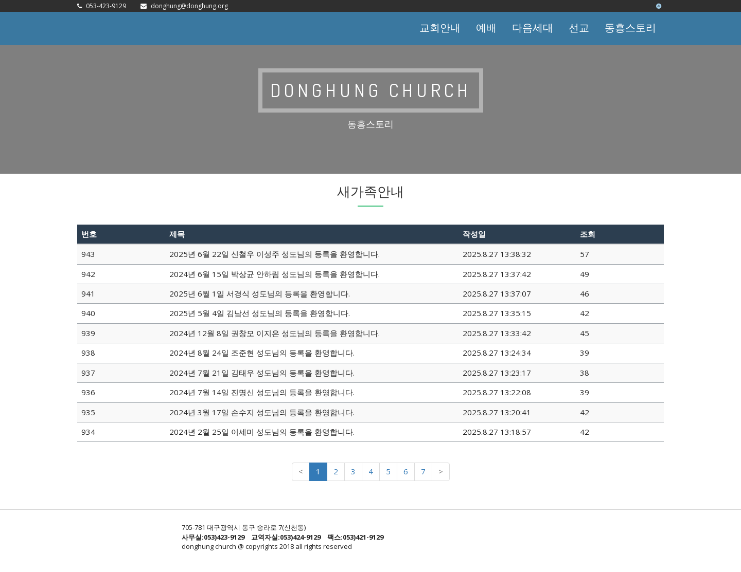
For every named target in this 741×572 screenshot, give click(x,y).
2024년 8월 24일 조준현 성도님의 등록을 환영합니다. (262, 352)
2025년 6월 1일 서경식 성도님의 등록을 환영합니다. (259, 293)
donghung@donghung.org (189, 6)
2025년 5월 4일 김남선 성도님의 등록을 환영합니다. (259, 313)
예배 (486, 27)
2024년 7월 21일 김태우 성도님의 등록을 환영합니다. (262, 372)
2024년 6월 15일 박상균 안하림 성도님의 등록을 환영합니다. (274, 274)
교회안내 (440, 27)
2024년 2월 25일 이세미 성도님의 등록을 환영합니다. (262, 432)
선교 (579, 27)
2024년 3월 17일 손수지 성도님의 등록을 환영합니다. (262, 412)
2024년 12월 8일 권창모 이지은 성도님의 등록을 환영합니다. (274, 333)
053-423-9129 (106, 6)
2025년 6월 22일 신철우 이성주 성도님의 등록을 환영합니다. (274, 254)
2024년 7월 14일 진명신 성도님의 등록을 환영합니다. (262, 392)
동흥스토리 (630, 27)
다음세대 (532, 27)
